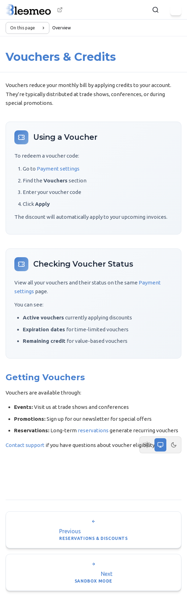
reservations (93, 430)
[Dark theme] (174, 444)
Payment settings (58, 169)
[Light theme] (147, 444)
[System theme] (160, 444)
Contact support (25, 445)
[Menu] (175, 9)
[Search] (155, 10)
